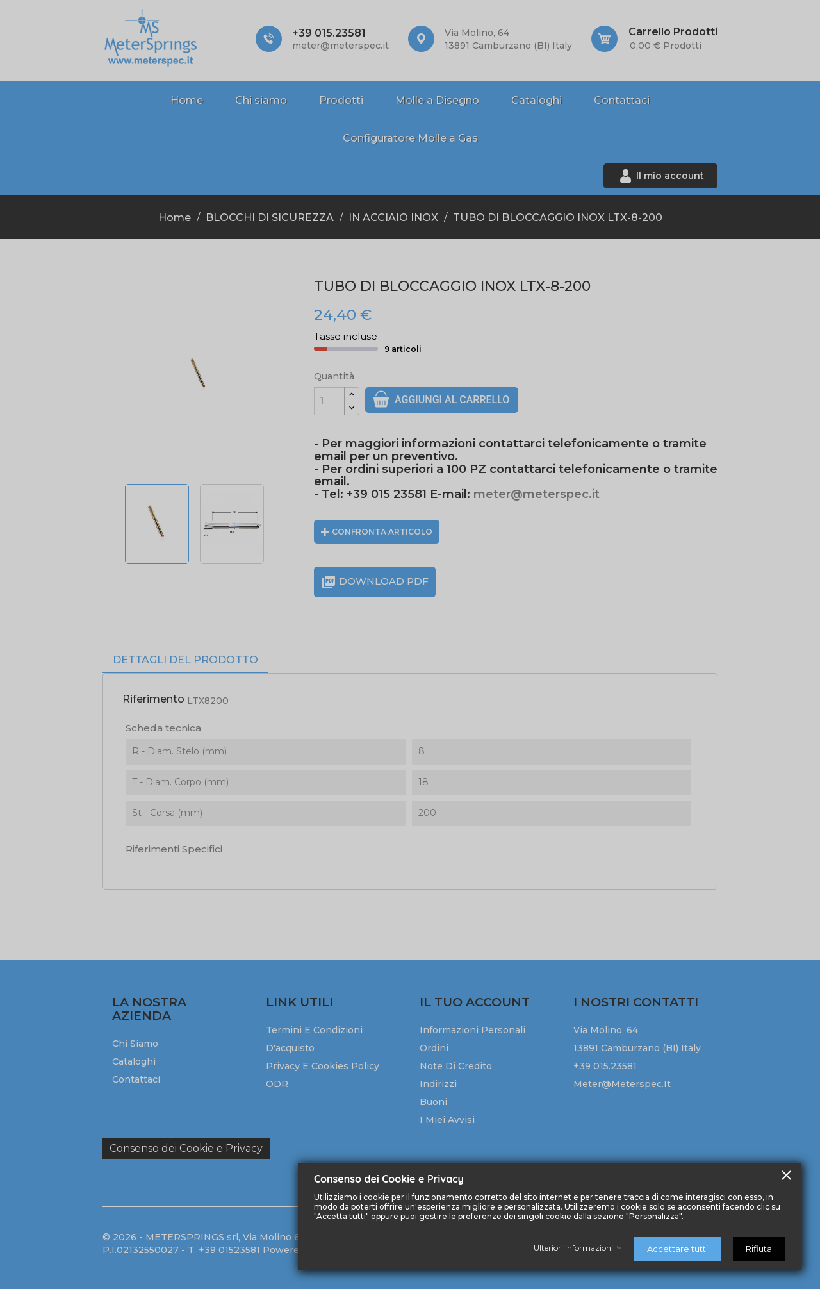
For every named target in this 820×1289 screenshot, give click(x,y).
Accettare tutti (677, 1248)
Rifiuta (759, 1248)
